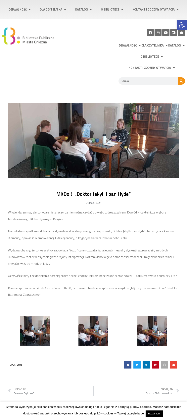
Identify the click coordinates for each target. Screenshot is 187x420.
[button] (127, 365)
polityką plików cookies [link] (134, 406)
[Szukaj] (181, 81)
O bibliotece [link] (112, 9)
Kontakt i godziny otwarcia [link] (155, 9)
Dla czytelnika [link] (53, 9)
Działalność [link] (19, 9)
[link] (182, 25)
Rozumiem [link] (154, 413)
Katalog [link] (83, 9)
